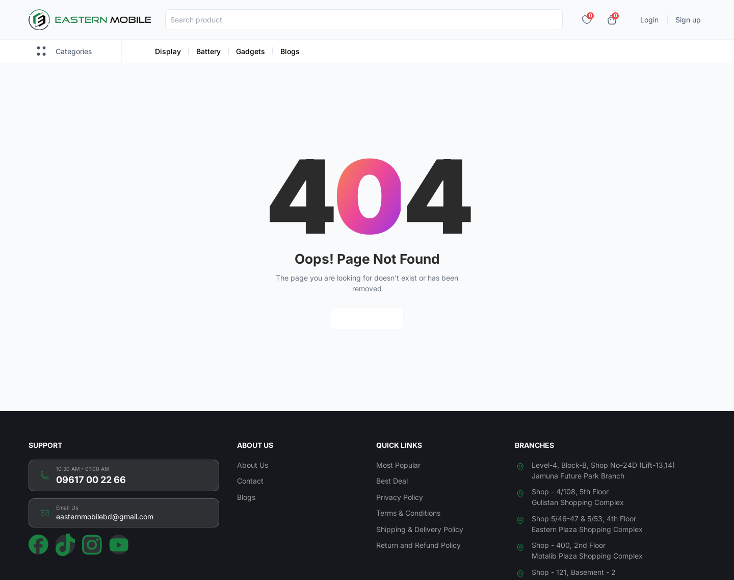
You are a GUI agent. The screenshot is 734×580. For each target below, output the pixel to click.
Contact (250, 480)
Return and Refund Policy (418, 545)
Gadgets (250, 51)
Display (168, 51)
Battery (208, 51)
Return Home (367, 318)
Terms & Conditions (408, 513)
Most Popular (398, 465)
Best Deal (392, 480)
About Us (252, 465)
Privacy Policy (399, 497)
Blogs (290, 51)
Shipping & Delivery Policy (419, 529)
